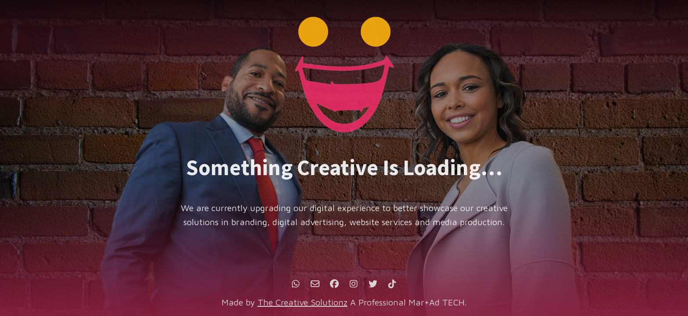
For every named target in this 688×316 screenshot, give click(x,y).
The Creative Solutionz (303, 302)
